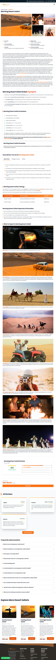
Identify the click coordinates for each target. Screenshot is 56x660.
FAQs (21, 653)
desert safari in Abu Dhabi (42, 82)
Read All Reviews (28, 532)
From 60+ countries (12, 469)
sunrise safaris (23, 73)
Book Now (28, 485)
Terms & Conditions (22, 655)
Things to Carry (16, 159)
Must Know (6, 159)
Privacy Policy (23, 658)
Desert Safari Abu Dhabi (44, 654)
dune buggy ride (20, 76)
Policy (23, 159)
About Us (22, 651)
